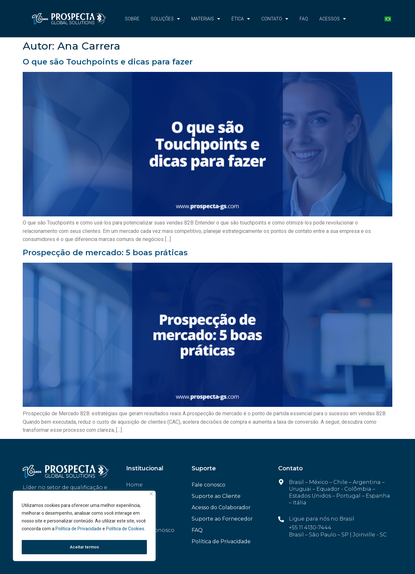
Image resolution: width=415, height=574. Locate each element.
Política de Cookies (125, 531)
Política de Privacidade (78, 531)
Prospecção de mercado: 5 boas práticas (105, 252)
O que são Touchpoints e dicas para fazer (108, 61)
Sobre (132, 18)
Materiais (205, 19)
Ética (240, 19)
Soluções (165, 19)
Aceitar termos (84, 547)
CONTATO (274, 19)
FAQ (304, 18)
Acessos (332, 19)
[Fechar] (151, 496)
